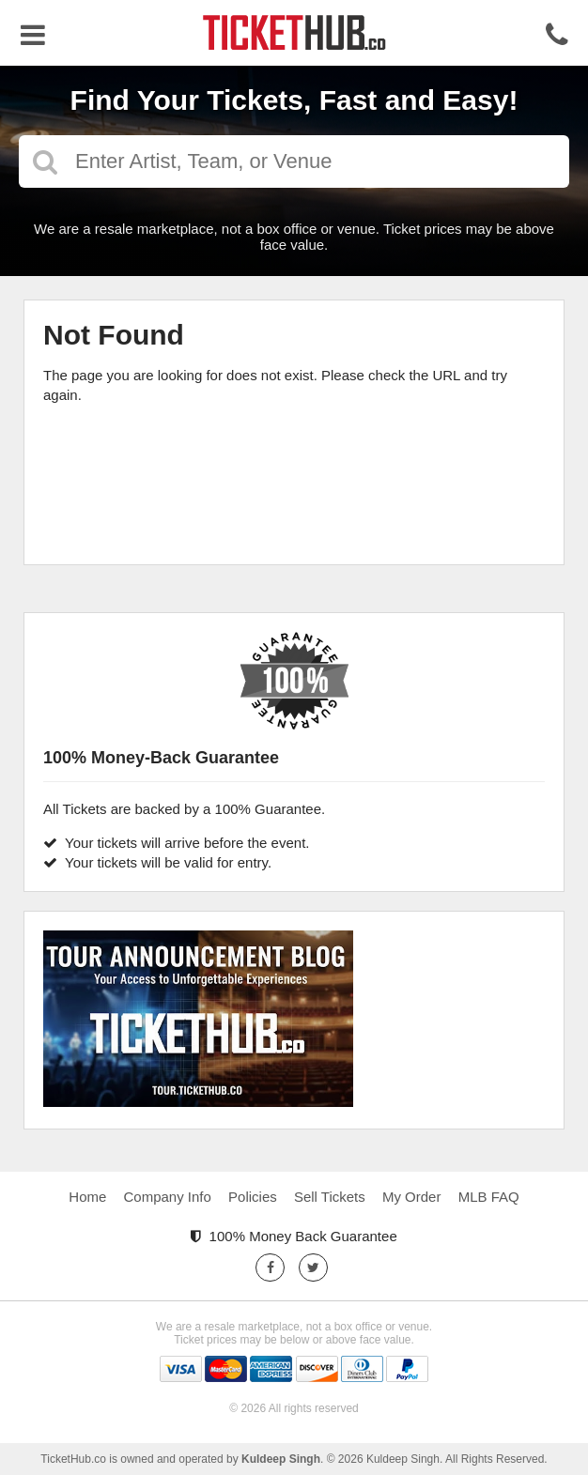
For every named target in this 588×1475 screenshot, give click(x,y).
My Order (411, 1197)
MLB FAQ (488, 1197)
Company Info (167, 1197)
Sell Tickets (329, 1197)
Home (87, 1197)
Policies (252, 1197)
